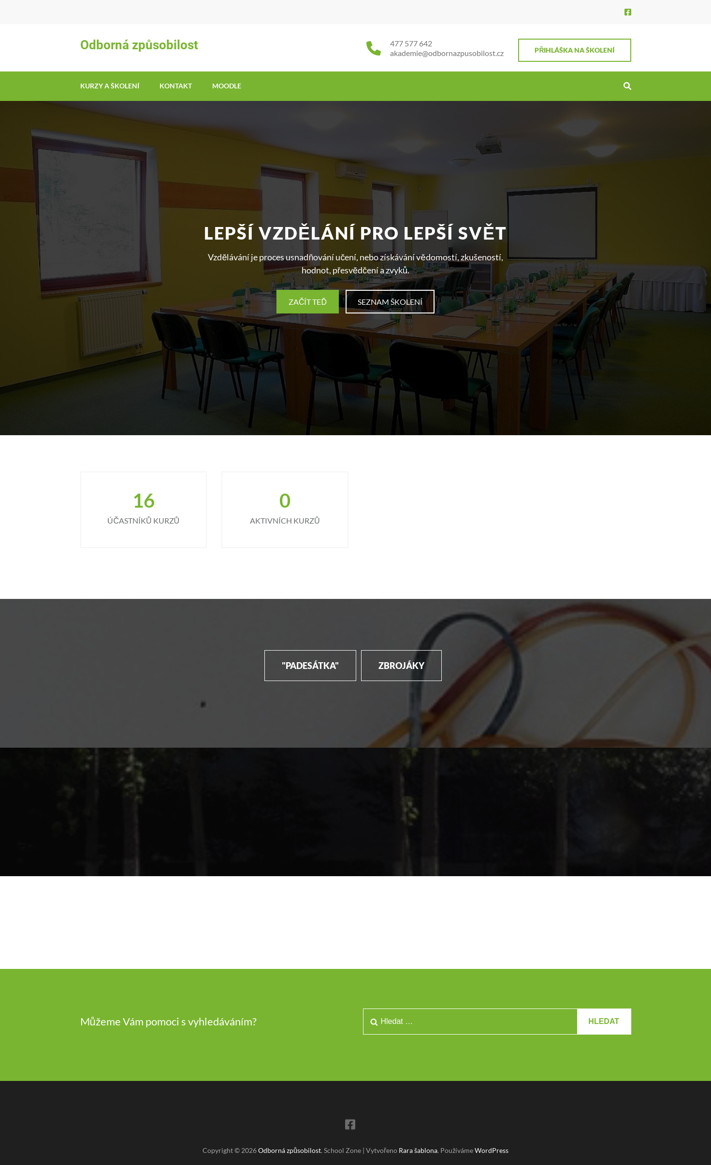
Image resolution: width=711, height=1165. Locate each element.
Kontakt (176, 86)
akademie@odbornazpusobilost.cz (447, 52)
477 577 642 (411, 43)
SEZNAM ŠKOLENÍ (390, 301)
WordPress (491, 1150)
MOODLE (226, 86)
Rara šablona (418, 1150)
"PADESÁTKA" (310, 665)
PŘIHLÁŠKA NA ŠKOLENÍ (574, 50)
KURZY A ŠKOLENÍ (109, 86)
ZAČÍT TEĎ (308, 301)
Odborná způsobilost (139, 45)
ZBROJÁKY (401, 665)
